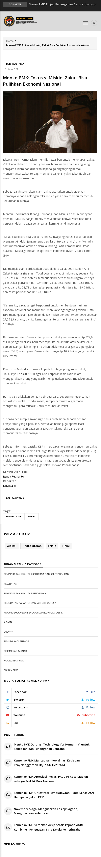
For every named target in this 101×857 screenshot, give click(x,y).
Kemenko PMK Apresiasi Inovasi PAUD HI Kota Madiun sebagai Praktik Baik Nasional (51, 779)
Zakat (32, 516)
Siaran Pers (11, 670)
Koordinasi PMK (14, 660)
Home (10, 41)
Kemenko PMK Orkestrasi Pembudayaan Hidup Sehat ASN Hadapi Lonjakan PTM (54, 795)
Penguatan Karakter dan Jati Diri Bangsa (30, 603)
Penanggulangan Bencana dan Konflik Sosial (33, 612)
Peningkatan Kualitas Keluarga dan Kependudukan (36, 574)
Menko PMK (13, 516)
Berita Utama (15, 64)
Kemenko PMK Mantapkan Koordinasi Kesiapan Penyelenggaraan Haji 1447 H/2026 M (47, 763)
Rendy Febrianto (13, 476)
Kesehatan (10, 583)
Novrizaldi (9, 486)
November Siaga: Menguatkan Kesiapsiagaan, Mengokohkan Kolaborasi (46, 811)
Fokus (52, 546)
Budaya (8, 631)
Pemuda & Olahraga (16, 641)
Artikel (11, 546)
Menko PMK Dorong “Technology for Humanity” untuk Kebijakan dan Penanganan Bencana (51, 747)
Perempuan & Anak (15, 651)
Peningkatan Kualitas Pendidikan (25, 593)
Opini (66, 546)
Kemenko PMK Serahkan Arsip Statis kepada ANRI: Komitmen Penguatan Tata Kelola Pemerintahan (49, 827)
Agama (8, 622)
